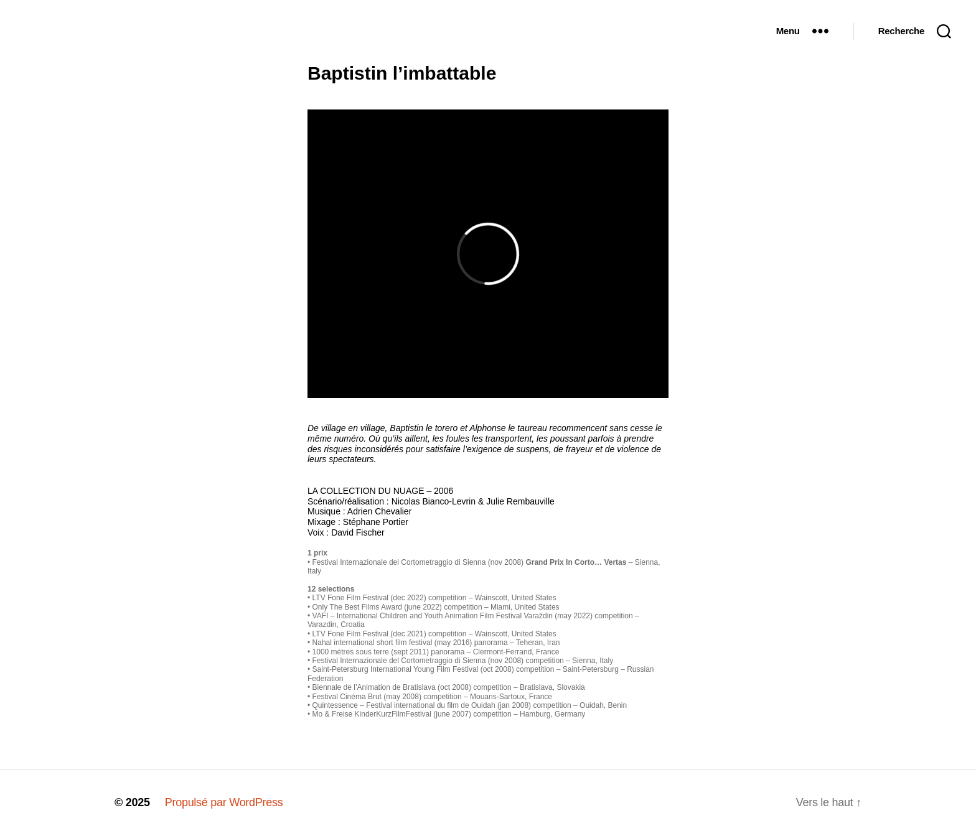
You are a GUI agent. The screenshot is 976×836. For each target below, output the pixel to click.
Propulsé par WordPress (224, 802)
